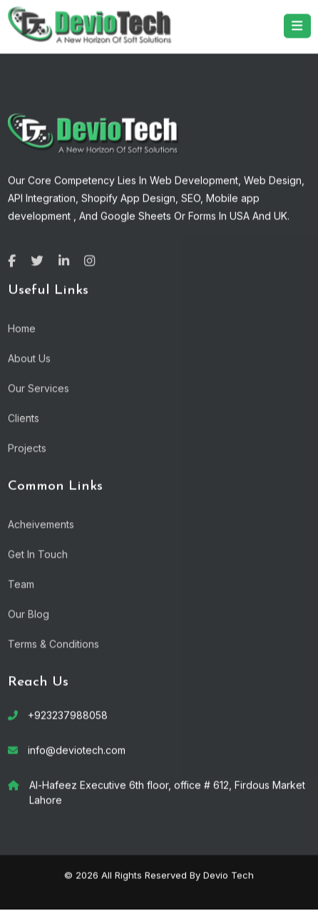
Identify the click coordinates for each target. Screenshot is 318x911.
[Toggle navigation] (297, 26)
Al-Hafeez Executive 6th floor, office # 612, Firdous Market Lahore (167, 792)
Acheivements (41, 524)
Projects (27, 448)
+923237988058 (68, 715)
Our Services (38, 388)
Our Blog (28, 614)
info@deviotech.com (76, 750)
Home (22, 328)
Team (21, 584)
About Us (29, 358)
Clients (23, 418)
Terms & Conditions (53, 643)
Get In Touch (38, 554)
